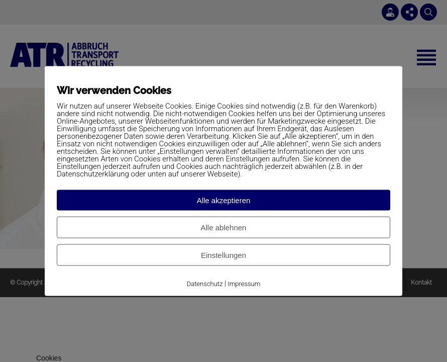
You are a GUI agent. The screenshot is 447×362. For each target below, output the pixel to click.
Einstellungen (223, 255)
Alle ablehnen (224, 227)
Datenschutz (205, 284)
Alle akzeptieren (224, 200)
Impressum (244, 284)
